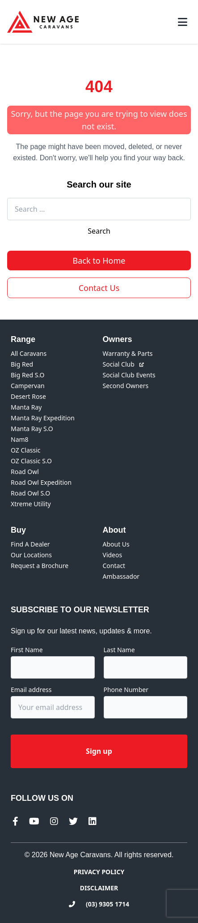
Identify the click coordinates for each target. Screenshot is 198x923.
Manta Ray (26, 407)
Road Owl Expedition (41, 482)
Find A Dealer (30, 544)
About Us (116, 544)
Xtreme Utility (31, 504)
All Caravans (28, 353)
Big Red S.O (28, 375)
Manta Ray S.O (32, 428)
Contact (114, 565)
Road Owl (25, 471)
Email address (31, 689)
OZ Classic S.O (31, 461)
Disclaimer (99, 888)
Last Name (119, 649)
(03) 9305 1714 (99, 904)
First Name (27, 649)
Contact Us (99, 287)
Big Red (22, 364)
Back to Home (98, 260)
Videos (112, 555)
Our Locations (31, 555)
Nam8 (20, 439)
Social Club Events (129, 375)
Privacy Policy (99, 871)
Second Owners (126, 385)
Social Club (123, 364)
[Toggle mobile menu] (182, 22)
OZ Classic (26, 450)
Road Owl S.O (30, 493)
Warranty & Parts (128, 353)
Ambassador (121, 576)
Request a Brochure (39, 565)
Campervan (28, 385)
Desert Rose (28, 396)
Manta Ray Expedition (43, 418)
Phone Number (126, 689)
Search (99, 231)
